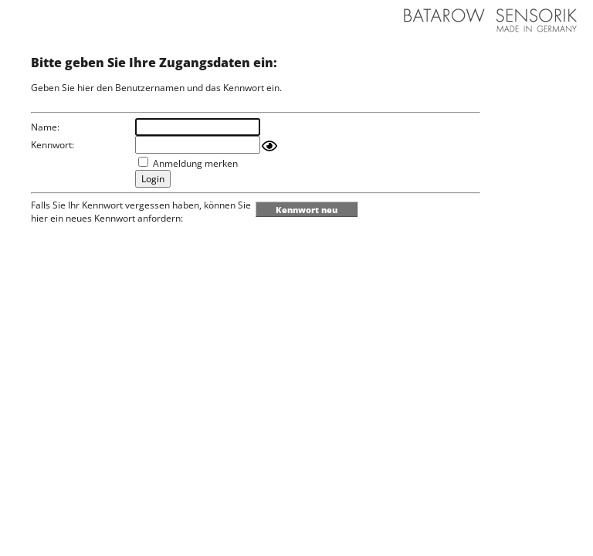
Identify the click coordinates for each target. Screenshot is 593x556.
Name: (45, 127)
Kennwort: (52, 144)
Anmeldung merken (195, 163)
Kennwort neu (306, 209)
